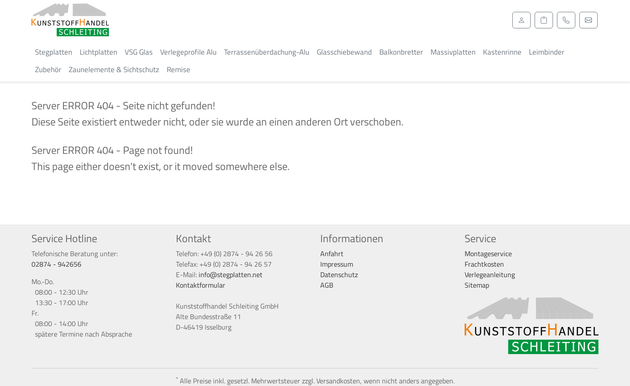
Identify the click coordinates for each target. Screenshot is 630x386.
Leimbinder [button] (546, 52)
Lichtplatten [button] (98, 52)
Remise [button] (178, 69)
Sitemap (477, 285)
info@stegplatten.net (230, 274)
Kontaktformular (200, 285)
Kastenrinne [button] (502, 52)
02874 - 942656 (56, 264)
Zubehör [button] (48, 69)
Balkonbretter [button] (401, 52)
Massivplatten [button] (453, 52)
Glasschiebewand (344, 52)
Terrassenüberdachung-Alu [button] (266, 52)
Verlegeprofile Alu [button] (188, 52)
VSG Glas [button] (139, 52)
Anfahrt (331, 253)
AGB (326, 285)
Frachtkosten (484, 264)
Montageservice (488, 253)
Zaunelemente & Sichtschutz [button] (114, 69)
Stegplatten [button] (53, 52)
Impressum (336, 264)
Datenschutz (339, 274)
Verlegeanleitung (490, 274)
